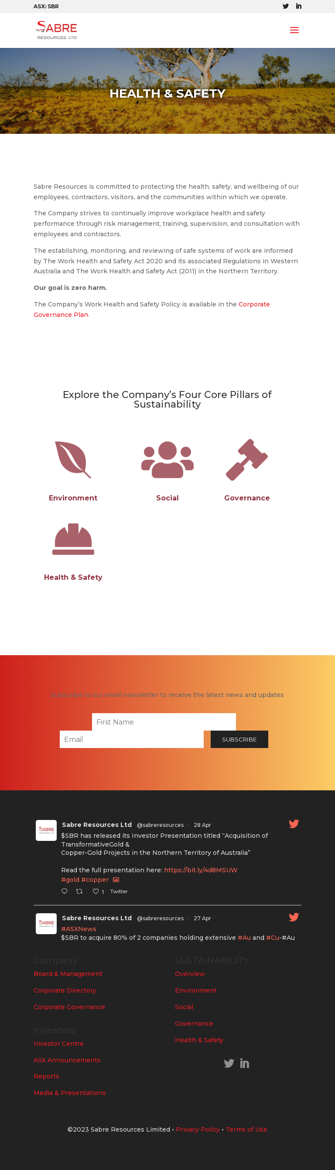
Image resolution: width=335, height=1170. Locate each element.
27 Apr (202, 918)
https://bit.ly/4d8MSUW (201, 870)
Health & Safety (199, 1040)
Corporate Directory (65, 990)
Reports (46, 1076)
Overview (190, 974)
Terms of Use (246, 1129)
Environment (196, 990)
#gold (70, 880)
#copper (95, 880)
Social (184, 1007)
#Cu (272, 938)
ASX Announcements (67, 1060)
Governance (194, 1023)
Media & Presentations (70, 1093)
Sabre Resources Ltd (97, 825)
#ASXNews (78, 929)
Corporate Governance (69, 1007)
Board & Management (68, 974)
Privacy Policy (198, 1129)
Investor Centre (59, 1044)
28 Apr (202, 825)
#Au (244, 938)
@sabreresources (160, 825)
